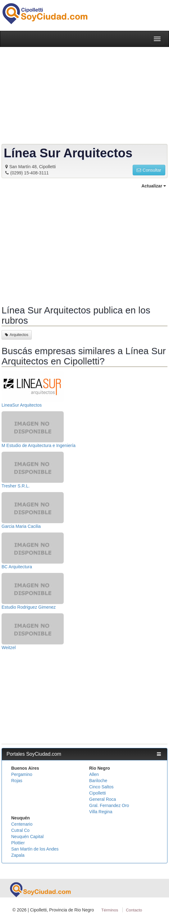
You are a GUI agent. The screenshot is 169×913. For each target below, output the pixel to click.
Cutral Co (20, 830)
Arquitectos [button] (16, 335)
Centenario (22, 824)
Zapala (18, 855)
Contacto (134, 910)
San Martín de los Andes (35, 848)
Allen (94, 774)
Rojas (16, 780)
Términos (109, 910)
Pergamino (21, 774)
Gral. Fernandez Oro (109, 805)
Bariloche (98, 780)
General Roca (102, 799)
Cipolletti (97, 793)
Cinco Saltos (101, 786)
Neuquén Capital (27, 836)
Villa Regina (100, 811)
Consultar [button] (149, 170)
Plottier (18, 842)
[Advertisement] (84, 246)
